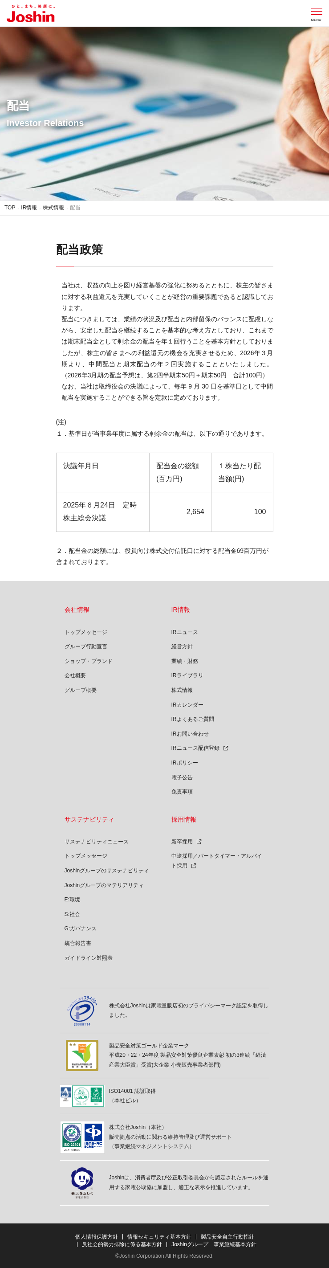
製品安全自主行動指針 (227, 1237)
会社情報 (77, 609)
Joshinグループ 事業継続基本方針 (213, 1244)
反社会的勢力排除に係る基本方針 (122, 1244)
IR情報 (29, 208)
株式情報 (53, 208)
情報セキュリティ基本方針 (159, 1237)
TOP (9, 208)
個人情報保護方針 (96, 1237)
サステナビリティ (89, 819)
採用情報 (183, 819)
